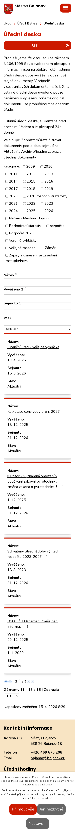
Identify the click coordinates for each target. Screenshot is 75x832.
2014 (13, 181)
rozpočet (57, 225)
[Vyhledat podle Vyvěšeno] (37, 298)
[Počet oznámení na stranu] (12, 696)
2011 (13, 174)
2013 (48, 174)
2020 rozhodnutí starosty (47, 196)
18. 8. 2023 (16, 569)
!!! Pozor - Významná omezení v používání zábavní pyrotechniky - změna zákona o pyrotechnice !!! (36, 481)
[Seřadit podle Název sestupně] (16, 275)
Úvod (7, 23)
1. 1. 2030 (15, 652)
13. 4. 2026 (16, 360)
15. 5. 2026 (16, 373)
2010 (48, 166)
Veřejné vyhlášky (22, 240)
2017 (13, 188)
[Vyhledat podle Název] (37, 282)
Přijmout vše (23, 809)
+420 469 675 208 (46, 752)
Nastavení (38, 823)
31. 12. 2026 (17, 437)
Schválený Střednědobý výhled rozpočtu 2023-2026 (32, 554)
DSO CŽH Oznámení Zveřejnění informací (32, 624)
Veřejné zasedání (22, 247)
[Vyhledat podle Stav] (37, 329)
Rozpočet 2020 (21, 233)
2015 (31, 181)
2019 (48, 188)
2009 (30, 166)
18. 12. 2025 (17, 424)
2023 (48, 203)
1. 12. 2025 (16, 500)
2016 (48, 181)
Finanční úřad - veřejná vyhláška (33, 347)
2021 (13, 203)
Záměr (50, 247)
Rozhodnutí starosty (25, 225)
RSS (51, 45)
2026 (48, 210)
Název (9, 275)
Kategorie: (12, 166)
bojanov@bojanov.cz (48, 758)
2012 (31, 174)
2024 (13, 210)
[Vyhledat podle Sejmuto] (37, 314)
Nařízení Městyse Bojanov (29, 218)
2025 (31, 210)
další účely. (46, 784)
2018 (31, 188)
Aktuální (14, 386)
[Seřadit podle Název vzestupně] (16, 273)
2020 (13, 196)
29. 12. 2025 (17, 639)
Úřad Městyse (27, 23)
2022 (31, 203)
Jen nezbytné (51, 809)
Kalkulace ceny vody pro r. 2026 (33, 411)
